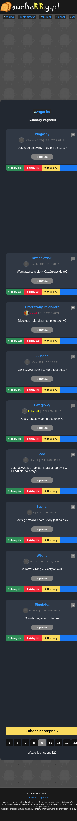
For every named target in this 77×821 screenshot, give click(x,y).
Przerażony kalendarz (42, 307)
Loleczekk (31, 411)
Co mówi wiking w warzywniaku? (42, 569)
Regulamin (43, 798)
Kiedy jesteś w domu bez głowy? (42, 418)
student (46, 16)
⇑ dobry (15, 167)
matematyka (28, 16)
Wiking (42, 555)
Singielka (42, 604)
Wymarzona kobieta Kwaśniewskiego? (42, 271)
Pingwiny (42, 134)
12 (67, 743)
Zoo (42, 454)
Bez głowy (42, 405)
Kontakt (32, 798)
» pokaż (42, 156)
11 (58, 743)
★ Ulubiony (50, 167)
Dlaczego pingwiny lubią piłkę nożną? (42, 147)
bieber (61, 16)
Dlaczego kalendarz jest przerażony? (42, 320)
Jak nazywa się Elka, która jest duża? (42, 369)
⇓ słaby (32, 167)
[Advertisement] (34, 60)
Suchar (42, 356)
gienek (31, 313)
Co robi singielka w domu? (42, 618)
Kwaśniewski (42, 258)
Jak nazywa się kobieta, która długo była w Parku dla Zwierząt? (39, 469)
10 (50, 743)
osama (10, 16)
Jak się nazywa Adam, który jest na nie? (42, 520)
